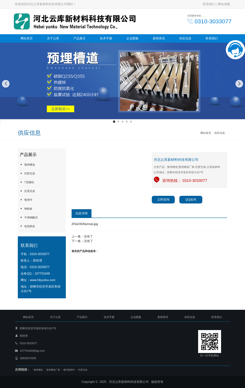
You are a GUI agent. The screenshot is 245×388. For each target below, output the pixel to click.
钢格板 (26, 208)
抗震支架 (27, 191)
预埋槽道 (27, 164)
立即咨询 (163, 199)
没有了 (88, 236)
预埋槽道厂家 (53, 369)
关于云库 (53, 38)
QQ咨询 (190, 199)
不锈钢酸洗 (29, 217)
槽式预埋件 (69, 369)
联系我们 (209, 4)
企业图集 (132, 38)
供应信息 (185, 38)
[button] (114, 121)
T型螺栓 (27, 182)
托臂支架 (27, 173)
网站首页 (26, 38)
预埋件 (26, 199)
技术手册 (106, 38)
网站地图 (224, 4)
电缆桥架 (27, 226)
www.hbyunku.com (42, 280)
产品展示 (79, 38)
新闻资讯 (159, 38)
